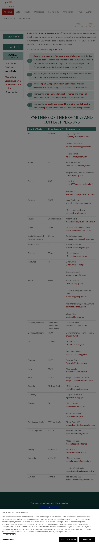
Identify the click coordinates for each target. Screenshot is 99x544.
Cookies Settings (9, 539)
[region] (49, 526)
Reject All (87, 539)
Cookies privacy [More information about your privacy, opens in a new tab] (9, 534)
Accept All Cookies (68, 539)
